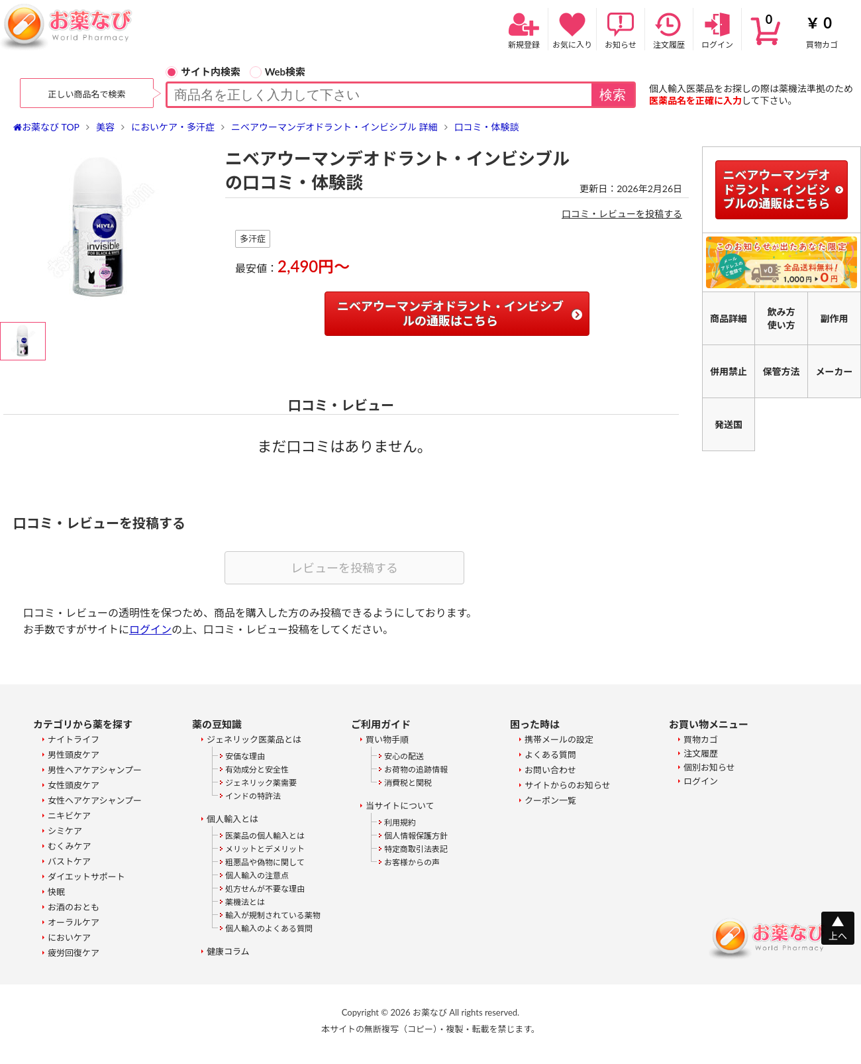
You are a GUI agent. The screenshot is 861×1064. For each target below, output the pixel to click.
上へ (838, 935)
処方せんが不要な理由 (265, 889)
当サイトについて (400, 805)
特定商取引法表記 (416, 849)
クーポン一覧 (550, 800)
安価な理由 (245, 756)
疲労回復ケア (73, 952)
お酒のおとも (73, 907)
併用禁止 (728, 371)
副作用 (834, 318)
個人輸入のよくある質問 (269, 928)
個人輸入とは (232, 819)
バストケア (69, 861)
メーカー (834, 371)
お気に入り (572, 29)
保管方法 (781, 371)
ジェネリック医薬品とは (254, 739)
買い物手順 (387, 739)
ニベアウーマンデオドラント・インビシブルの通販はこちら (450, 313)
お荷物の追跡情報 (416, 769)
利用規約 (400, 822)
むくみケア (69, 846)
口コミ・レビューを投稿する (622, 213)
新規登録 (524, 29)
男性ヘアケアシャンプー (95, 770)
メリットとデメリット (265, 849)
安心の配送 (404, 756)
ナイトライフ (73, 739)
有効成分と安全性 (257, 769)
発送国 (728, 424)
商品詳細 (728, 318)
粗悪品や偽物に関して (265, 862)
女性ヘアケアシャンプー (95, 800)
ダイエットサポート (86, 876)
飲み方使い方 (781, 318)
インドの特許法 (253, 796)
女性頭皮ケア (73, 785)
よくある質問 (550, 754)
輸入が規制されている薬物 (273, 915)
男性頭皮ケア (73, 754)
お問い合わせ (550, 770)
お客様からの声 (412, 862)
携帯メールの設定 (559, 739)
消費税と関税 (408, 783)
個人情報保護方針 (416, 836)
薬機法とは (245, 902)
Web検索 (277, 72)
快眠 (56, 891)
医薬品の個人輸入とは (265, 836)
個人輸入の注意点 (257, 875)
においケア (69, 937)
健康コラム (228, 951)
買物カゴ (801, 29)
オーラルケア (73, 922)
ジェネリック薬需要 (261, 783)
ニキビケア (69, 815)
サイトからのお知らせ (568, 785)
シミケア (65, 830)
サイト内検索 (203, 72)
